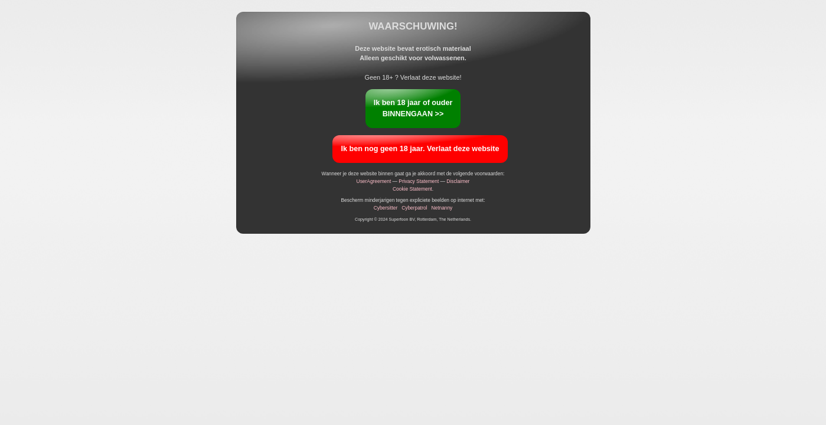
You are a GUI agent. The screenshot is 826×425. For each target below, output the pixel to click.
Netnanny (441, 208)
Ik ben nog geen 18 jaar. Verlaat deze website (420, 149)
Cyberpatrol (414, 208)
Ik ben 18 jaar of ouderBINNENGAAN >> (413, 108)
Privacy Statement (419, 181)
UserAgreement (374, 181)
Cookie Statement (412, 189)
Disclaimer (457, 181)
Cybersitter (386, 208)
